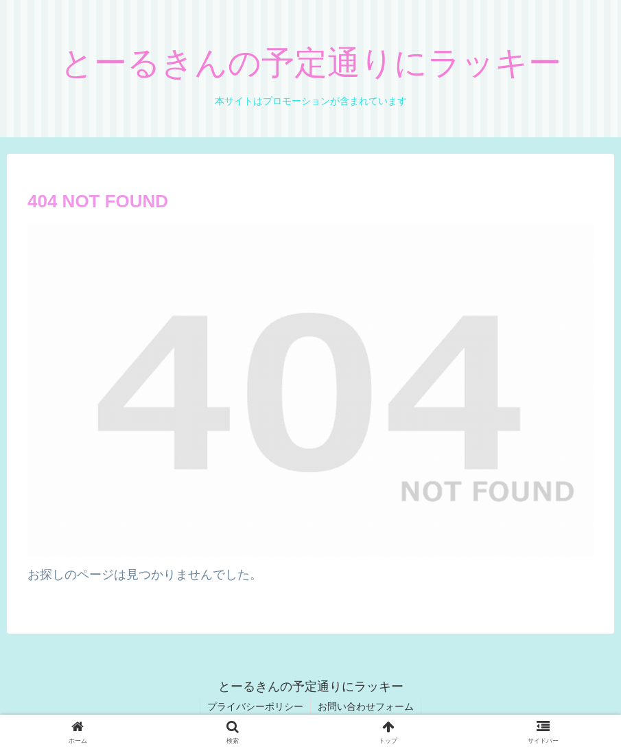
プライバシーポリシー (255, 706)
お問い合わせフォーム (366, 706)
